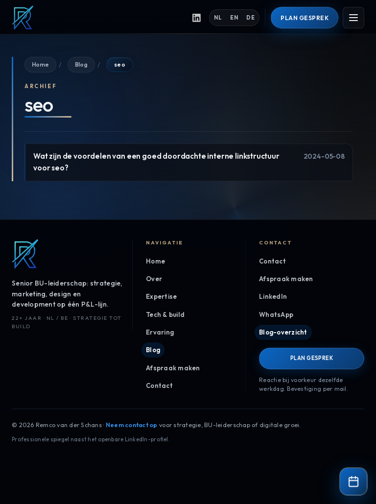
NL (222, 18)
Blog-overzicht (282, 332)
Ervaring (159, 332)
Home (40, 64)
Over (154, 278)
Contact (158, 385)
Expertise (161, 296)
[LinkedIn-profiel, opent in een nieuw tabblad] (201, 17)
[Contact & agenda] (353, 481)
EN (238, 18)
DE (254, 18)
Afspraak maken (172, 367)
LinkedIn (273, 296)
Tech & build (165, 314)
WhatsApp (275, 314)
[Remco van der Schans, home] (98, 17)
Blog (80, 64)
